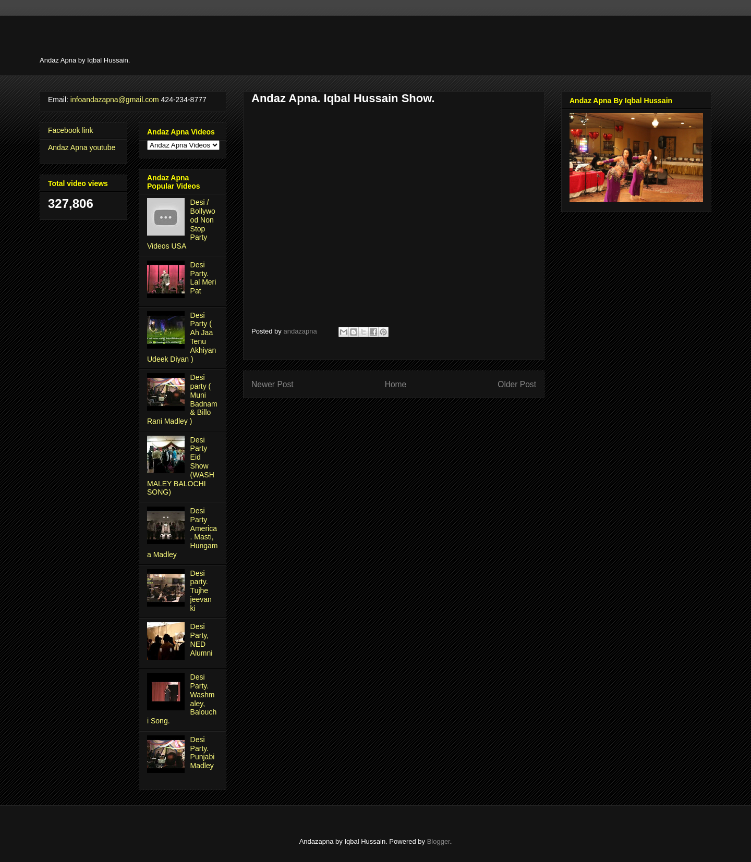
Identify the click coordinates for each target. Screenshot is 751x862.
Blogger (438, 841)
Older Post (517, 384)
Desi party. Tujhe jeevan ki (201, 590)
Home (396, 384)
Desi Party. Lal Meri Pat (203, 278)
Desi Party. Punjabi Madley (202, 752)
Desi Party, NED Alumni (201, 639)
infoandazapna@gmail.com (114, 99)
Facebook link (70, 130)
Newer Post (272, 384)
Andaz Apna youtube (81, 147)
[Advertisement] (385, 39)
